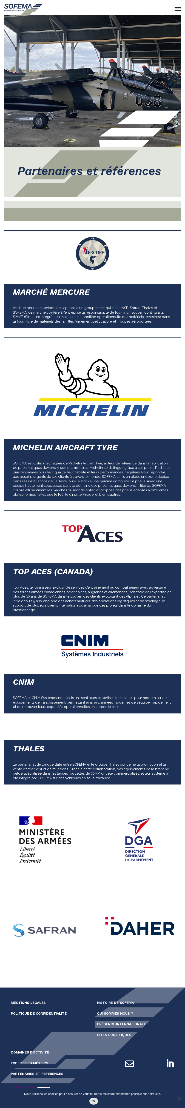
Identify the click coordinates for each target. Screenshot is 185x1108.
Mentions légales (28, 1003)
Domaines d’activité (30, 1052)
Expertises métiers (29, 1063)
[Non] (179, 1098)
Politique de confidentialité (39, 1013)
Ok (94, 1101)
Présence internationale (121, 1024)
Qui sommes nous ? (115, 1013)
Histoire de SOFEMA (115, 1003)
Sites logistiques (114, 1035)
